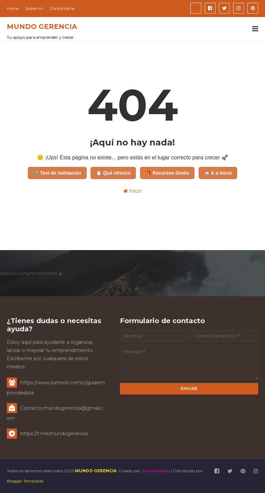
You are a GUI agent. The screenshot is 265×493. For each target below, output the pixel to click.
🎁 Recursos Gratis (167, 173)
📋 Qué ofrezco (113, 173)
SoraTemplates (155, 470)
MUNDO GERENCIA (42, 26)
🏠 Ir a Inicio (218, 173)
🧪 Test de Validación (57, 173)
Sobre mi (34, 8)
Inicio (132, 191)
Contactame (62, 8)
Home (13, 8)
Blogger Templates (25, 480)
